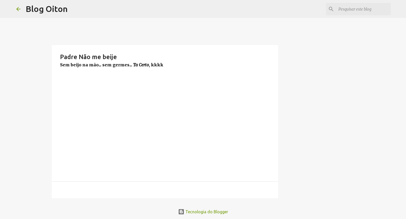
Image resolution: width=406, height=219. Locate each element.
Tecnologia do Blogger (203, 211)
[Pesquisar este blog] (363, 9)
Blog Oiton (47, 8)
